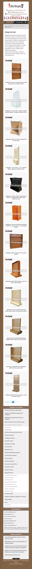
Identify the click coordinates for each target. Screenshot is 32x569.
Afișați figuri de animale (10, 443)
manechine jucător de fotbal (11, 482)
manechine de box (9, 479)
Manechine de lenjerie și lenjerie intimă (13, 410)
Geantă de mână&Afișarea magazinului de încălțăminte (14, 414)
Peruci (6, 502)
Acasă (6, 26)
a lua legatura (16, 563)
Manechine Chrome (9, 441)
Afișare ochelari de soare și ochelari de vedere (15, 422)
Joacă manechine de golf (10, 484)
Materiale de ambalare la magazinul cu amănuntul (15, 496)
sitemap (21, 563)
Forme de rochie (8, 446)
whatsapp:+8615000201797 (17, 10)
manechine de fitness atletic (11, 475)
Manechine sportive (9, 472)
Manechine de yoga (9, 491)
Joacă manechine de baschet (11, 486)
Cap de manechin (8, 458)
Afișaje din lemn (8, 429)
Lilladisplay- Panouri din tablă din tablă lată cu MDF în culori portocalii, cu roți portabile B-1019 (16, 226)
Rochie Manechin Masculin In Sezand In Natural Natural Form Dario (15, 538)
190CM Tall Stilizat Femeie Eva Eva (12, 555)
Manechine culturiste (9, 477)
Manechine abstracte (9, 435)
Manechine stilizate (9, 493)
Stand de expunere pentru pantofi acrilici (13, 432)
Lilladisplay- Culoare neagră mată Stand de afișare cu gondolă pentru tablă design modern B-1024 (16, 197)
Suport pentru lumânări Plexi (11, 464)
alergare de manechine (10, 488)
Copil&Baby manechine (10, 438)
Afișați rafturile (8, 427)
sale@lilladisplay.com (17, 12)
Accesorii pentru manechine (11, 455)
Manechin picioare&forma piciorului (12, 452)
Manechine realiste (9, 469)
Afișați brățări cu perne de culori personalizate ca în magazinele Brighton (16, 542)
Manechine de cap (9, 449)
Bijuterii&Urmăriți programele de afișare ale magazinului (14, 418)
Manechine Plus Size (9, 466)
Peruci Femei (8, 504)
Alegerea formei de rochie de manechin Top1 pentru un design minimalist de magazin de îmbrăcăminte (16, 546)
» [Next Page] (17, 402)
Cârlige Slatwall (8, 499)
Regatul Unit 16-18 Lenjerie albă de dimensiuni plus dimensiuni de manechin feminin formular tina (16, 551)
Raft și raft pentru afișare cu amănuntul (16, 26)
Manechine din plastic (9, 461)
